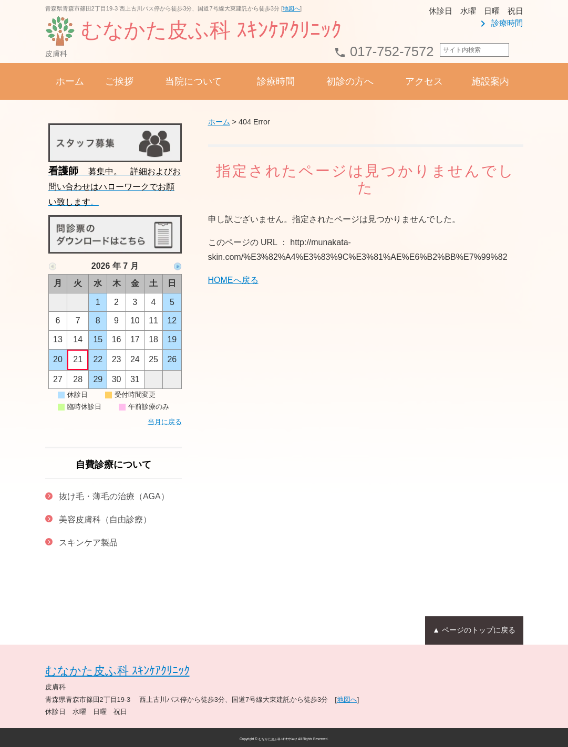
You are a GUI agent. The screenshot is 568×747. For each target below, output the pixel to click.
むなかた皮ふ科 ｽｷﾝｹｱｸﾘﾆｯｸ (117, 670)
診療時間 (500, 22)
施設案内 (490, 81)
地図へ (291, 8)
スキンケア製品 (88, 542)
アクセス (424, 81)
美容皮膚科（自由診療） (105, 519)
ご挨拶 (119, 81)
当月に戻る (165, 422)
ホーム (70, 81)
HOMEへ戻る (233, 280)
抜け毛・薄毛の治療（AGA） (114, 496)
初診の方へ (350, 81)
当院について (193, 81)
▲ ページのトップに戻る (473, 629)
